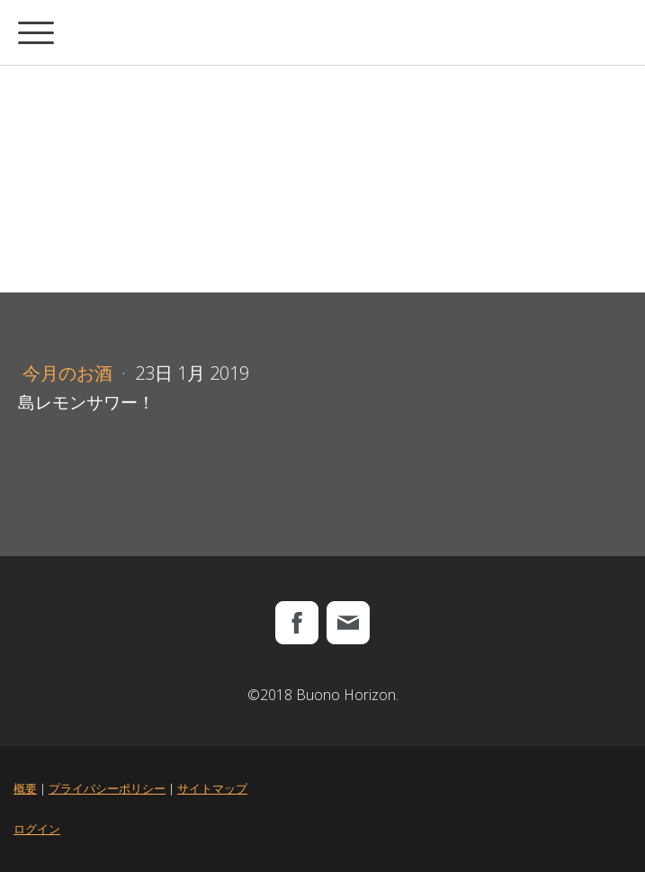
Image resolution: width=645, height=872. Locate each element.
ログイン (36, 829)
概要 (25, 788)
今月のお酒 (69, 373)
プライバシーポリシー (107, 788)
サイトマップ (212, 788)
